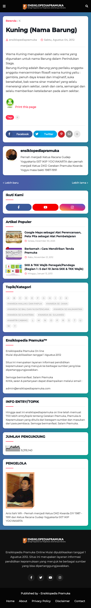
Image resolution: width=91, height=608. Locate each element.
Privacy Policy (41, 601)
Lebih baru (12, 182)
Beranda (11, 20)
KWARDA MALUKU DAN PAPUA (24, 303)
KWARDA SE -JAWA (56, 303)
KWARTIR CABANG (17, 320)
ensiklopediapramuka (39, 151)
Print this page (21, 107)
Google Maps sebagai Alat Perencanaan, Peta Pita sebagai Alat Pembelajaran (52, 234)
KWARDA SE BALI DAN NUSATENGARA (28, 309)
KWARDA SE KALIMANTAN (68, 309)
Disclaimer (62, 601)
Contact (79, 601)
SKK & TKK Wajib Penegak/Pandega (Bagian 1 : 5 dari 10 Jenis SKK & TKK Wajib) (53, 267)
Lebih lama (79, 182)
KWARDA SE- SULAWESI (51, 315)
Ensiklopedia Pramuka (55, 593)
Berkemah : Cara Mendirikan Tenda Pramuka (49, 250)
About (23, 601)
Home (10, 601)
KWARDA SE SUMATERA (20, 315)
